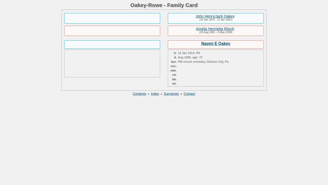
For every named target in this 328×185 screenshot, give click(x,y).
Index (155, 94)
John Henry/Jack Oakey (215, 16)
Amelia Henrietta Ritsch (215, 29)
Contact (189, 94)
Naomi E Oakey (215, 43)
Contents (139, 94)
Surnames (171, 94)
